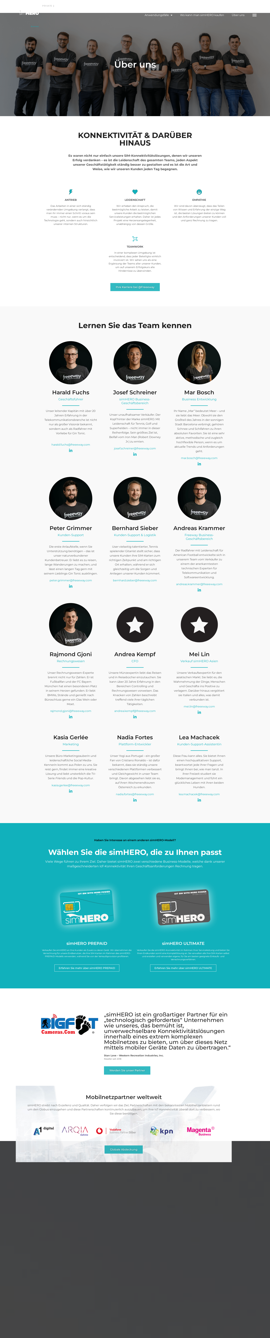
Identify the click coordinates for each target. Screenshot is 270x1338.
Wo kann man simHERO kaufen (202, 15)
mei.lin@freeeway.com (199, 706)
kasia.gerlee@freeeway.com (71, 785)
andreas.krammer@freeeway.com (199, 584)
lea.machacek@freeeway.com (199, 794)
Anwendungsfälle (158, 15)
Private (47, 5)
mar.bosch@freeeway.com (199, 458)
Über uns (238, 15)
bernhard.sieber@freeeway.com (135, 580)
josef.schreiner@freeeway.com (135, 448)
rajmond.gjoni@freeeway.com (70, 711)
